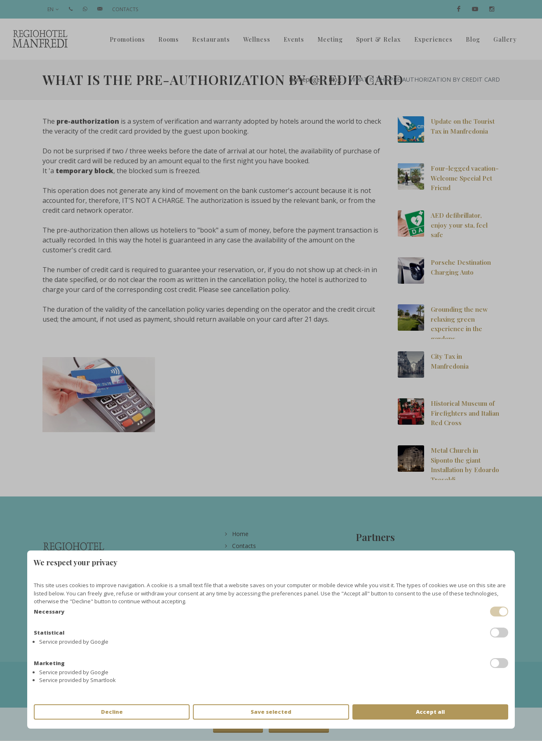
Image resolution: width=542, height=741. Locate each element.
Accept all (430, 711)
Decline (112, 711)
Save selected (271, 711)
